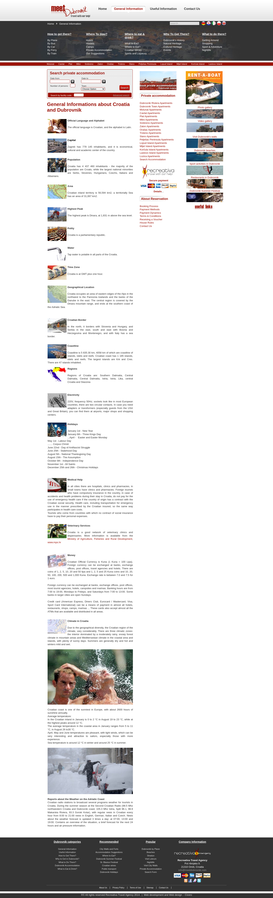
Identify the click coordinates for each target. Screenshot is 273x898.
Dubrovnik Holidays (109, 872)
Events (167, 50)
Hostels (90, 43)
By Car (51, 46)
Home (50, 23)
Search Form (151, 872)
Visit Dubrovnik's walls (205, 136)
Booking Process (149, 206)
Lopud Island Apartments (153, 143)
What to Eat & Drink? (67, 869)
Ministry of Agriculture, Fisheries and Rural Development (99, 538)
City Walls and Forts (109, 849)
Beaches (151, 852)
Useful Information (67, 852)
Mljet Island (182, 64)
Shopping (207, 43)
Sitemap (150, 888)
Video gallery (205, 121)
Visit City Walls (151, 865)
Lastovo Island (215, 64)
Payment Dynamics (150, 212)
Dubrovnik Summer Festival (205, 190)
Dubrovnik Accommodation (67, 865)
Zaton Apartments (149, 126)
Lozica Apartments (150, 156)
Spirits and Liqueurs (136, 53)
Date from (54, 78)
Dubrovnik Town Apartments (155, 106)
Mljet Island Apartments (152, 146)
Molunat (50, 64)
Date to (85, 78)
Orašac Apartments (150, 129)
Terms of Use (135, 888)
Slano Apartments (149, 136)
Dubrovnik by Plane (151, 849)
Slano (131, 64)
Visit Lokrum (150, 859)
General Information (67, 849)
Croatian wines (109, 865)
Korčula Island (198, 64)
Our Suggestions (95, 53)
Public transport (109, 869)
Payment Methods (150, 209)
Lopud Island (166, 64)
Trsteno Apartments (150, 133)
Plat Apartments (148, 116)
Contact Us (146, 226)
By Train (51, 53)
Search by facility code (61, 95)
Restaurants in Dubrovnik (205, 177)
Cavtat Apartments (150, 113)
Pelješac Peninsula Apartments (157, 139)
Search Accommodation (153, 159)
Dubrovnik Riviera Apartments (156, 103)
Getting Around (210, 40)
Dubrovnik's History (174, 40)
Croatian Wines (133, 50)
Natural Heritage (172, 43)
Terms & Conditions (150, 216)
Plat (70, 64)
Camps (90, 46)
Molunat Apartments (151, 109)
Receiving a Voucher (151, 219)
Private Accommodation (99, 50)
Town (84, 86)
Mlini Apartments (149, 119)
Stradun (151, 855)
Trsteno (121, 64)
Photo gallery (205, 107)
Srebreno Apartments (151, 122)
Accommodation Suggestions (109, 852)
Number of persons (59, 86)
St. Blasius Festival (109, 862)
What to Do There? (67, 862)
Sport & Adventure (212, 46)
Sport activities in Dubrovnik (205, 163)
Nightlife (206, 50)
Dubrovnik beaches (204, 150)
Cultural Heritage (172, 46)
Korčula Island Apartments (154, 149)
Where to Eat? (132, 46)
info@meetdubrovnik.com (192, 870)
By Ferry (52, 50)
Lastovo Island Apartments (154, 152)
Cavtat (61, 64)
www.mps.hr (54, 542)
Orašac (110, 64)
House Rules (147, 222)
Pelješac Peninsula (147, 64)
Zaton (100, 64)
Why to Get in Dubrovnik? (67, 859)
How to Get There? (67, 855)
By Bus (51, 43)
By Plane (52, 40)
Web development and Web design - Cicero (168, 894)
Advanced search (121, 95)
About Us (103, 888)
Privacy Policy (118, 888)
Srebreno (89, 64)
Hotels (89, 40)
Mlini (78, 64)
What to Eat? (132, 43)
